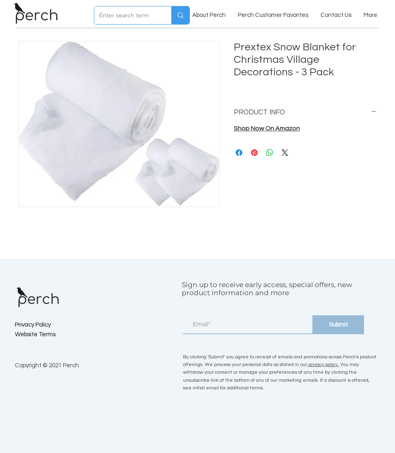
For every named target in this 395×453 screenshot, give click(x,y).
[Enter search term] (126, 15)
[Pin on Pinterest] (254, 152)
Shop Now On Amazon (267, 128)
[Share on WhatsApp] (269, 152)
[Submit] (338, 324)
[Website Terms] (43, 334)
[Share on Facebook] (239, 152)
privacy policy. (323, 364)
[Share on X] (285, 152)
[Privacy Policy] (43, 324)
